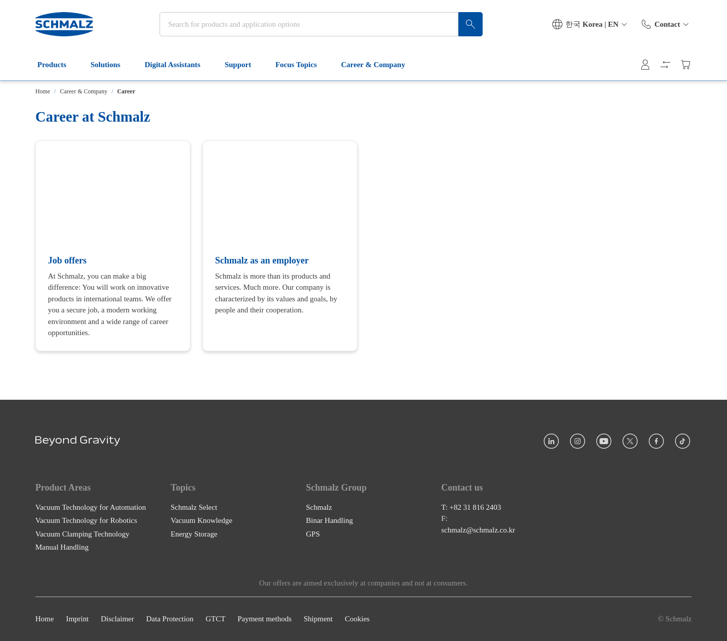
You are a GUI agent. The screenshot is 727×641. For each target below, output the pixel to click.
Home (42, 91)
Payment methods (264, 619)
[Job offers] (112, 245)
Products (57, 65)
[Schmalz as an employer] (279, 245)
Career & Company (379, 65)
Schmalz (319, 507)
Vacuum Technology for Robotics (86, 521)
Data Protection (169, 619)
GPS (313, 534)
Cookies (357, 619)
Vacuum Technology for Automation (90, 507)
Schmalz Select (194, 507)
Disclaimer (117, 619)
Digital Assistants (178, 65)
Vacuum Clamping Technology (82, 534)
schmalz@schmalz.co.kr (478, 530)
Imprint (77, 619)
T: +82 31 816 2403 (471, 507)
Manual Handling (61, 548)
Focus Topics (302, 65)
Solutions (111, 65)
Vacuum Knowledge (201, 521)
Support (244, 65)
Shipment (318, 619)
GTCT (215, 619)
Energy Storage (194, 534)
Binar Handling (329, 521)
